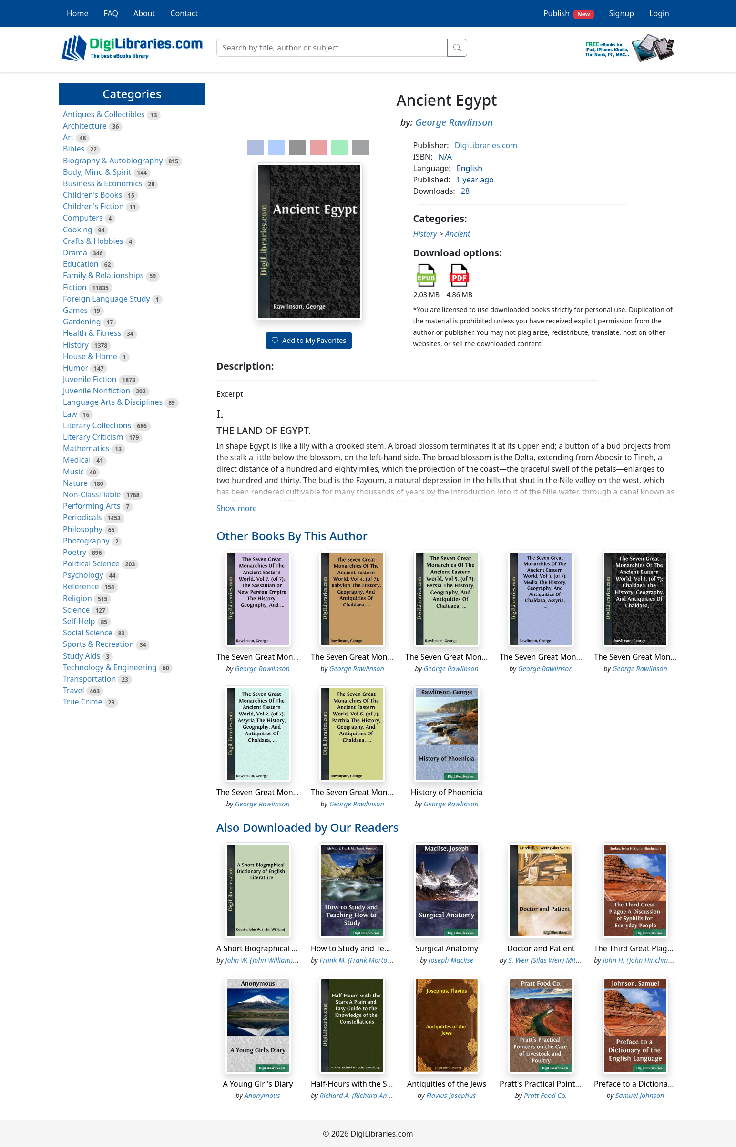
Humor (75, 367)
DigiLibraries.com (486, 145)
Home (78, 13)
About (144, 13)
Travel (73, 690)
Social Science (87, 632)
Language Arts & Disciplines (113, 402)
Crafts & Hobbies (93, 241)
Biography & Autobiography (113, 160)
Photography (86, 540)
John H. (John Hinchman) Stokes (651, 960)
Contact (184, 13)
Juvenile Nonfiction (96, 390)
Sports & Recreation (98, 644)
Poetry (74, 552)
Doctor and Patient (540, 948)
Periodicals (82, 517)
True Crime (82, 701)
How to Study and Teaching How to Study (384, 948)
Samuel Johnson (639, 1095)
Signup (621, 13)
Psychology (83, 575)
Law (70, 414)
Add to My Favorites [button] (309, 340)
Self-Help (79, 621)
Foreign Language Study (106, 298)
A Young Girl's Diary (258, 1083)
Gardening (82, 321)
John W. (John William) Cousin (270, 960)
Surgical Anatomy (446, 948)
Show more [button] (236, 508)
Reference (81, 586)
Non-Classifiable (92, 494)
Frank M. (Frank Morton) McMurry (371, 960)
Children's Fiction (93, 206)
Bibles (73, 148)
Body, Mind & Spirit (97, 172)
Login (659, 13)
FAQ (111, 13)
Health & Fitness (92, 333)
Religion (77, 598)
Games (75, 310)
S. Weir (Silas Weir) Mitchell (549, 960)
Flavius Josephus (451, 1095)
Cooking (77, 229)
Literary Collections (97, 425)
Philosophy (82, 529)
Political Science (91, 563)
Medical (77, 459)
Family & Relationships (103, 275)
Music (73, 471)
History (76, 345)
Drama (75, 252)
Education (81, 264)
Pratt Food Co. (545, 1095)
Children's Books (92, 195)
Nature (75, 483)
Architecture (85, 126)
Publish (568, 13)
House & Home (90, 356)
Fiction (75, 287)
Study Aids (81, 656)
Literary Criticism (93, 437)
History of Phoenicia (446, 792)
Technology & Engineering (110, 667)
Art (68, 137)
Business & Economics (103, 183)
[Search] (332, 48)
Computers (83, 217)
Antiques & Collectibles (104, 114)
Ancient (457, 234)
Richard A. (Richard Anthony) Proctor (375, 1095)
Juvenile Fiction (89, 379)
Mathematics (86, 448)
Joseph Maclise (451, 960)
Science (76, 609)
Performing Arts (91, 506)
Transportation (89, 679)
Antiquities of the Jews (446, 1083)
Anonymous (262, 1095)
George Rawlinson (454, 122)
